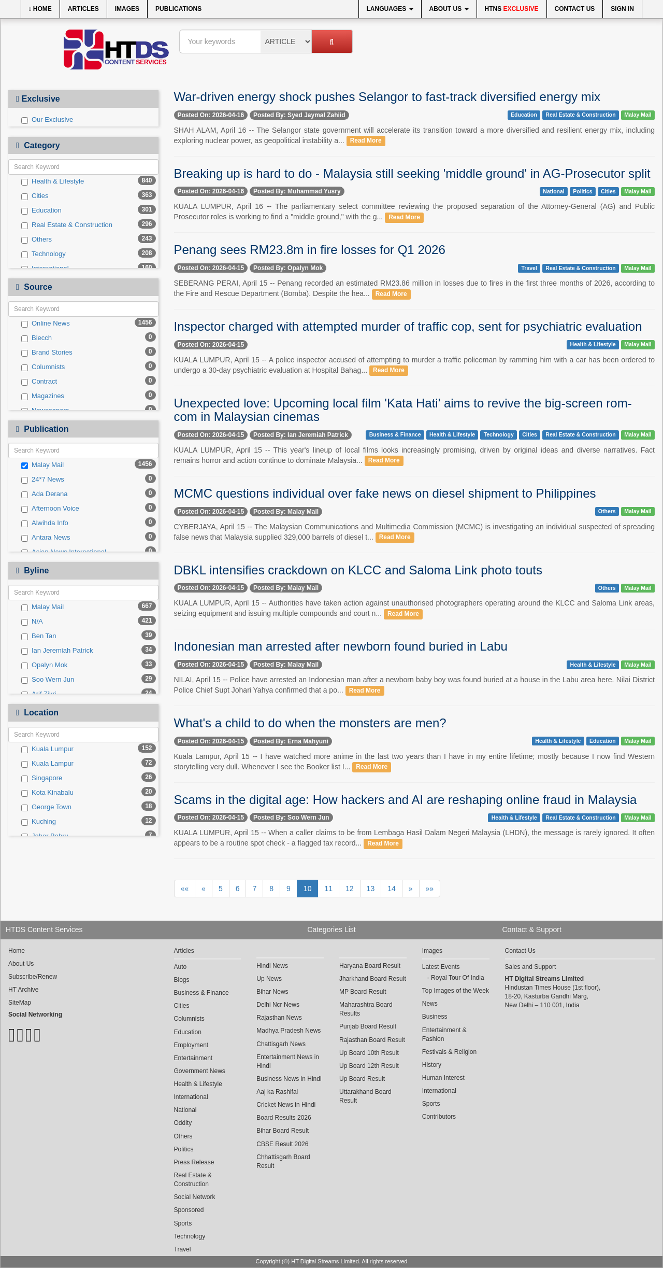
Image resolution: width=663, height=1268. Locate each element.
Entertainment (193, 1058)
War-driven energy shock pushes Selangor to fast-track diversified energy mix (387, 97)
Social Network (194, 1197)
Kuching (38, 822)
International (191, 1097)
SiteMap (19, 1002)
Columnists (43, 367)
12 (349, 888)
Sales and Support (530, 966)
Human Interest (443, 1077)
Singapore (41, 778)
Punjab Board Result (367, 1026)
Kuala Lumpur (47, 749)
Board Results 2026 (283, 1117)
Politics (582, 191)
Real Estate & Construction (66, 225)
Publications (178, 8)
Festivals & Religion (449, 1051)
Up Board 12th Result (369, 1065)
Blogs (182, 979)
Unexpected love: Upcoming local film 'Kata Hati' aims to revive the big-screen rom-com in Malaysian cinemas (403, 410)
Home (40, 8)
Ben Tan (38, 636)
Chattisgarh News (281, 1044)
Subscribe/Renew (32, 976)
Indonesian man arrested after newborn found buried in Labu (341, 646)
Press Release (194, 1162)
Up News (269, 978)
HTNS (512, 8)
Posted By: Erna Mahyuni (290, 741)
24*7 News (42, 479)
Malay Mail (42, 465)
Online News (45, 323)
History (431, 1064)
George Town (46, 807)
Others (36, 239)
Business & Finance (395, 435)
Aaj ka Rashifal (277, 1091)
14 (391, 888)
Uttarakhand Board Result (365, 1096)
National (553, 191)
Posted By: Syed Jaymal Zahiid (299, 115)
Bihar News (272, 991)
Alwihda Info (44, 523)
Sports (183, 1223)
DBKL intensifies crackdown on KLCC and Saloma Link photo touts (358, 570)
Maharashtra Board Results (366, 1009)
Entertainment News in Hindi (287, 1061)
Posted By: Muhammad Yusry (297, 191)
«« (185, 888)
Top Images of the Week (455, 990)
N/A (32, 621)
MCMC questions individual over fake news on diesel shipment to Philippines (385, 493)
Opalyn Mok (44, 665)
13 (371, 888)
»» (430, 888)
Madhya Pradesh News (288, 1030)
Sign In (622, 8)
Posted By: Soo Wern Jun (291, 817)
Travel (529, 268)
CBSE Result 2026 (282, 1144)
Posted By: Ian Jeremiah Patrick (300, 435)
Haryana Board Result (369, 965)
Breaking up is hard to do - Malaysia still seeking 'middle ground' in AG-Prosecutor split (412, 173)
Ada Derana (44, 494)
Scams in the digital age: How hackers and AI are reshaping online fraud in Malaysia (405, 800)
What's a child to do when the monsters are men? (310, 723)
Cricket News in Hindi (285, 1104)
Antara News (45, 537)
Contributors (439, 1116)
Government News (199, 1071)
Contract (39, 381)
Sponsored (189, 1210)
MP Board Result (362, 991)
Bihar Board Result (282, 1130)
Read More (366, 141)
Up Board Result (362, 1078)
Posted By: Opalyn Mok (288, 268)
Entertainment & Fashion (444, 1034)
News (430, 1003)
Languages (390, 8)
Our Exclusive (47, 120)
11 (328, 888)
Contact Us (575, 8)
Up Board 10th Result (369, 1052)
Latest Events (441, 966)
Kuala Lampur (47, 763)
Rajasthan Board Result (372, 1040)
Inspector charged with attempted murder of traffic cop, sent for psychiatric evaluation (408, 326)
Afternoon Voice (50, 508)
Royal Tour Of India (457, 977)
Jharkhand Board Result (372, 978)
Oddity (183, 1122)
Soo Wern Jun (47, 679)
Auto (180, 966)
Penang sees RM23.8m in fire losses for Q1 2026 (309, 250)
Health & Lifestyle (52, 181)
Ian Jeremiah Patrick (57, 650)
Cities (35, 196)
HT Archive (23, 989)
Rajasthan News (278, 1017)
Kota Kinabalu (47, 792)
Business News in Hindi (288, 1078)
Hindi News (272, 965)
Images (127, 8)
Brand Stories (47, 352)
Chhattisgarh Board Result (283, 1161)
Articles (83, 8)
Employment (191, 1045)
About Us (449, 8)
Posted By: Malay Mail (286, 511)
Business (435, 1016)
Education (41, 210)
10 (308, 888)
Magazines (42, 396)
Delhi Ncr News (277, 1004)
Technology (43, 254)
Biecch (36, 338)
